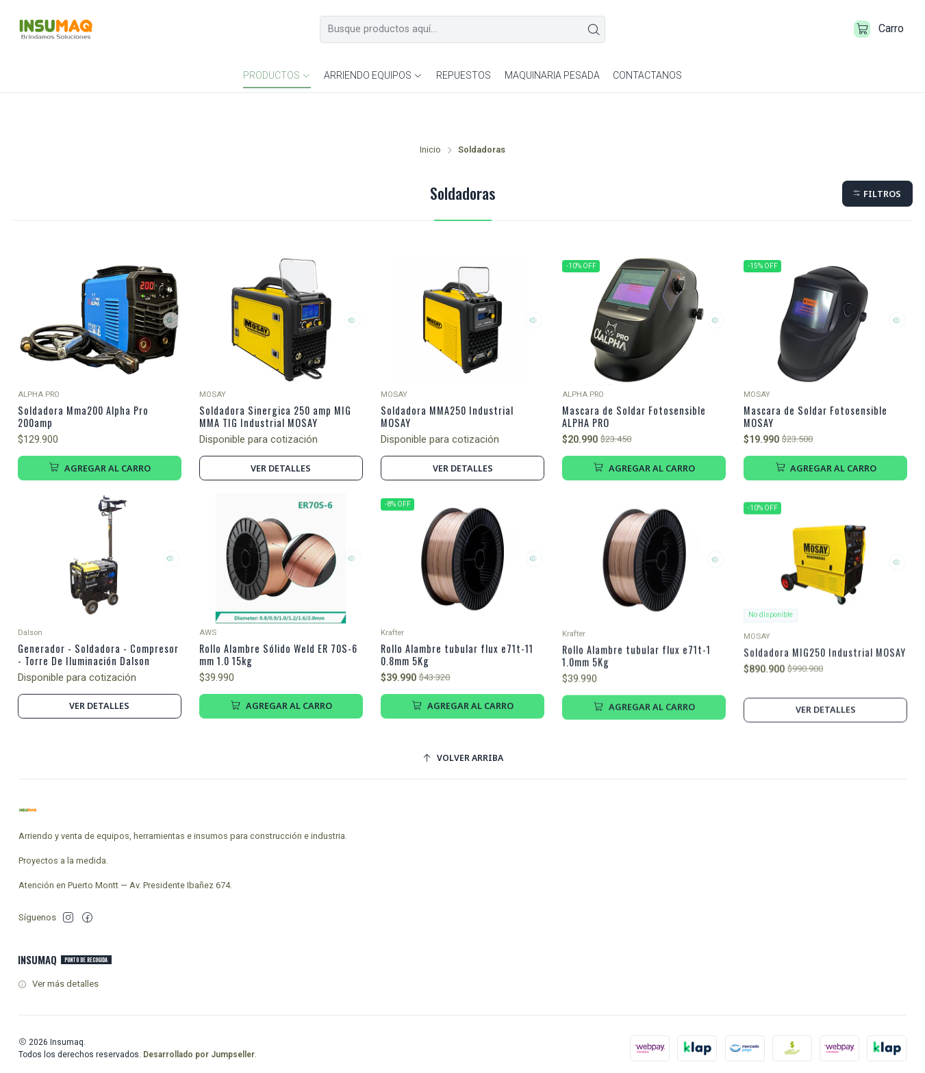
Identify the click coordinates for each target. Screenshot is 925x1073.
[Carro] (875, 32)
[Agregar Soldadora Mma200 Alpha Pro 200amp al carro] (99, 437)
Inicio (430, 111)
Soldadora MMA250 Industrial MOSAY (455, 381)
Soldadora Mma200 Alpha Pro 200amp (91, 381)
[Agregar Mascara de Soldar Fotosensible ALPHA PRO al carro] (644, 437)
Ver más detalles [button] (58, 977)
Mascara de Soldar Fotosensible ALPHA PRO (641, 381)
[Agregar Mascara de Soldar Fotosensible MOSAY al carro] (825, 437)
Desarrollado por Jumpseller (199, 1047)
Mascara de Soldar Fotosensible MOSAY (822, 381)
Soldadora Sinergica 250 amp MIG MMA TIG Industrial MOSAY (276, 381)
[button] (877, 156)
